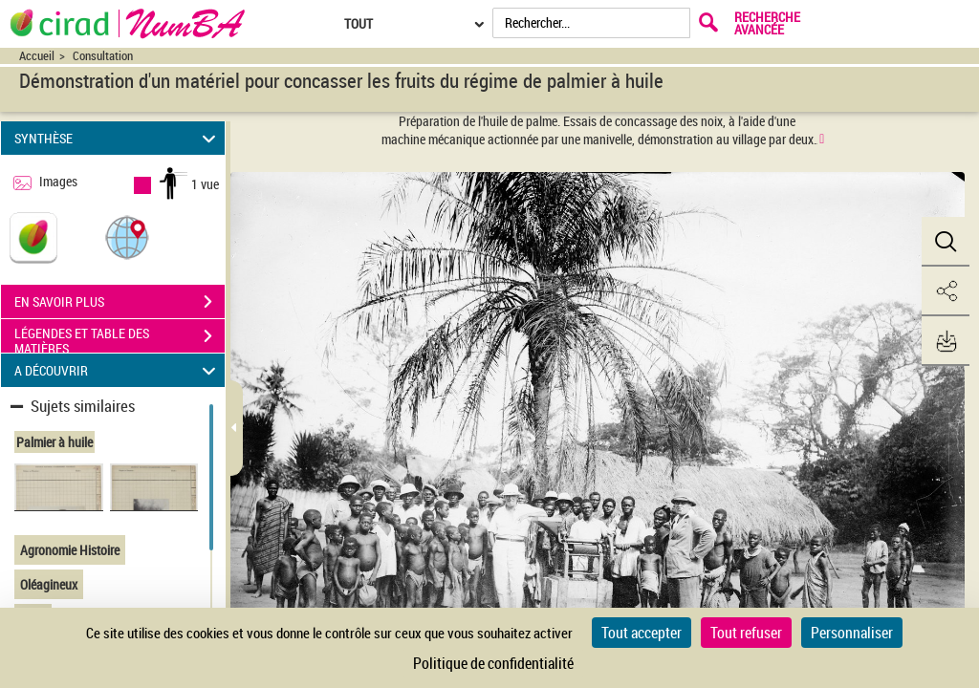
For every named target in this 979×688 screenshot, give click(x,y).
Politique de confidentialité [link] (493, 663)
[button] (127, 236)
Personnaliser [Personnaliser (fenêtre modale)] (852, 632)
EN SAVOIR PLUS (119, 302)
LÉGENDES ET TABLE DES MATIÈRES (119, 338)
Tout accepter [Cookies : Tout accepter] (641, 632)
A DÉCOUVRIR (118, 370)
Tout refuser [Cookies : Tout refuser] (746, 632)
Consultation (103, 56)
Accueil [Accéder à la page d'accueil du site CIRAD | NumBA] (36, 56)
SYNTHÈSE (118, 138)
